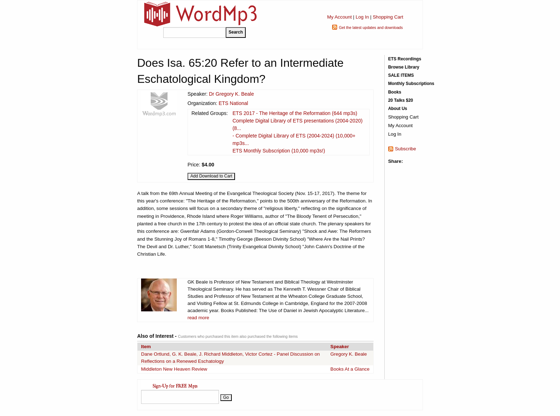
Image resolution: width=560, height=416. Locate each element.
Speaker (339, 346)
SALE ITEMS (401, 75)
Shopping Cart (388, 17)
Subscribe (405, 148)
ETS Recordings (404, 58)
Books (394, 92)
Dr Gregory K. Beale (231, 94)
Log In (362, 17)
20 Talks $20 (400, 100)
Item (146, 346)
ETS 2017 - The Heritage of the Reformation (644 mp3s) (294, 113)
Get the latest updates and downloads (371, 27)
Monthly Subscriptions (411, 83)
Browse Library (403, 67)
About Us (397, 108)
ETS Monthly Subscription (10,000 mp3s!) (278, 151)
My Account (339, 17)
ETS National (233, 103)
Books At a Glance (350, 369)
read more (198, 317)
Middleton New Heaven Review (174, 369)
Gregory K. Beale (348, 354)
